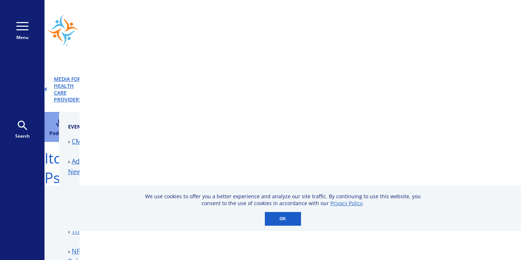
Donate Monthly (402, 30)
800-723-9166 (330, 30)
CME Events (389, 105)
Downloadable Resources (410, 156)
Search (22, 130)
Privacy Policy (346, 203)
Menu (22, 31)
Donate (462, 30)
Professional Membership (411, 175)
